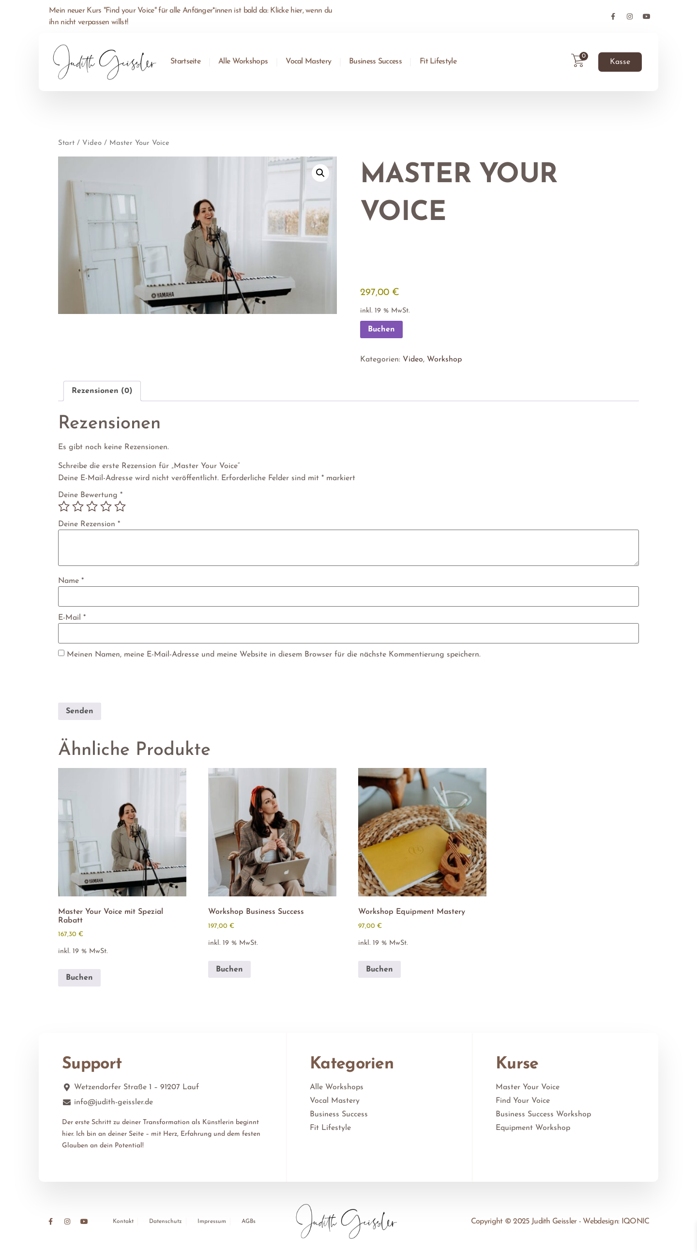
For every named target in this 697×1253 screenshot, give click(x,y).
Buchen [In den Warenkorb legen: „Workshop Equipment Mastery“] (379, 969)
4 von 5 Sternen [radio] (106, 506)
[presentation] (124, 682)
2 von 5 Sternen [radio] (78, 506)
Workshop (444, 359)
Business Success (375, 61)
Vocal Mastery (308, 61)
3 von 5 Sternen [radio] (92, 506)
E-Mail (72, 618)
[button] (320, 173)
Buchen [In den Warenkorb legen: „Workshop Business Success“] (229, 969)
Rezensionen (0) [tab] (102, 391)
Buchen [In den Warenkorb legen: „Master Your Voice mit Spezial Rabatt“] (79, 978)
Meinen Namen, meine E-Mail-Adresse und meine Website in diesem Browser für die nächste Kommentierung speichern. (274, 654)
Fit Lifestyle (438, 61)
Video (92, 143)
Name (71, 581)
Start (66, 143)
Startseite (185, 61)
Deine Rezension (89, 524)
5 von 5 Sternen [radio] (120, 506)
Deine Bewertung (90, 495)
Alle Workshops (243, 61)
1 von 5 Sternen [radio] (64, 506)
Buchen (381, 329)
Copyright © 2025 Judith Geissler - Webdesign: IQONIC (560, 1221)
